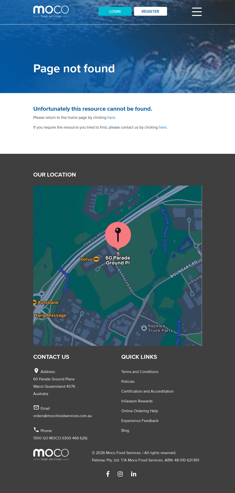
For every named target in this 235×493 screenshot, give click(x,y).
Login (115, 11)
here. (111, 117)
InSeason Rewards (137, 401)
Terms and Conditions (139, 371)
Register (150, 11)
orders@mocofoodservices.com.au (62, 415)
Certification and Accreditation (147, 391)
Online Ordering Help (139, 411)
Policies (127, 381)
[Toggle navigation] (197, 11)
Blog (125, 430)
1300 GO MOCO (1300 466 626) (60, 438)
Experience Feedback (139, 420)
